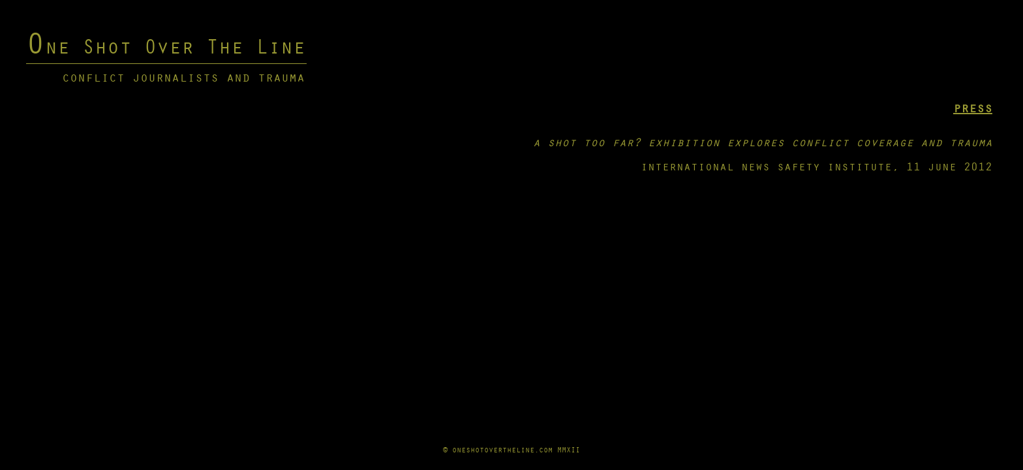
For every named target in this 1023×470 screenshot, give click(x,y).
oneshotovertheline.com (502, 449)
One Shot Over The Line (165, 46)
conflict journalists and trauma (183, 77)
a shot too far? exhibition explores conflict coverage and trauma (762, 142)
